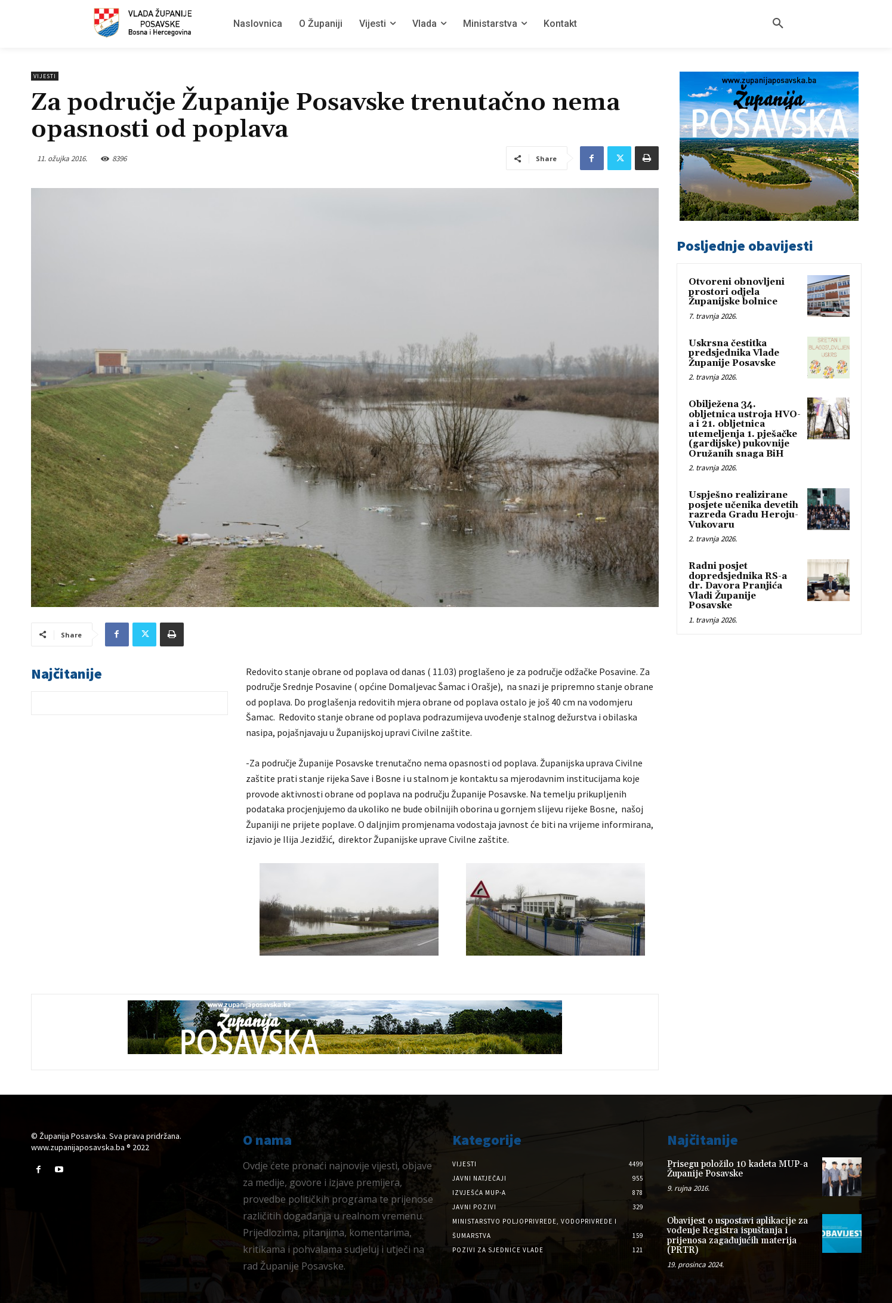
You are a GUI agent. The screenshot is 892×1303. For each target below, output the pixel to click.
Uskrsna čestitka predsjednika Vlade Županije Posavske (734, 353)
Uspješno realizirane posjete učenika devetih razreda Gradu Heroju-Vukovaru (743, 510)
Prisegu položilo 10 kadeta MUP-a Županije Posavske (737, 1169)
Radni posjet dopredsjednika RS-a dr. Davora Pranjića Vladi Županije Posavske (738, 585)
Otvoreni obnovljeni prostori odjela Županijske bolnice (737, 291)
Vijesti (44, 76)
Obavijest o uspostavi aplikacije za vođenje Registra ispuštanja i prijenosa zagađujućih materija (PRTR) (737, 1235)
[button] (778, 24)
